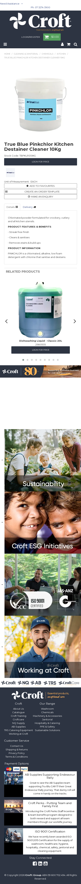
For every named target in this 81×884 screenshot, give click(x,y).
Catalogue (18, 712)
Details (10, 207)
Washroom (47, 708)
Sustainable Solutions (47, 730)
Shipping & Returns (17, 749)
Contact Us (16, 745)
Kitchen (61, 54)
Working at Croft (18, 733)
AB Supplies (19, 726)
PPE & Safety (47, 726)
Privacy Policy (17, 753)
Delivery (28, 207)
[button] (23, 360)
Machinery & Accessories (47, 715)
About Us (18, 708)
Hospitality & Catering (47, 723)
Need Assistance (9, 3)
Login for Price (40, 161)
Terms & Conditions (16, 756)
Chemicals (47, 54)
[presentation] (7, 321)
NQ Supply (18, 723)
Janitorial (47, 719)
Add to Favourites (42, 185)
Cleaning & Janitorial (26, 54)
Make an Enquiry (42, 196)
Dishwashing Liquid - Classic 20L (40, 340)
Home (7, 54)
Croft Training (18, 715)
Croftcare (18, 719)
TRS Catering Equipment (18, 730)
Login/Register (30, 37)
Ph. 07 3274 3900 (40, 7)
